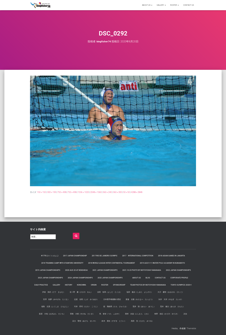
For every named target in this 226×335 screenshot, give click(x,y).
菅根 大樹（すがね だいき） (82, 314)
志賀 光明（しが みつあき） (86, 299)
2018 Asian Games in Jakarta (171, 256)
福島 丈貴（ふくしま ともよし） (55, 307)
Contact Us (188, 5)
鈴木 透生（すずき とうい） (114, 321)
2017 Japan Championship (75, 256)
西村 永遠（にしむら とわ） (137, 314)
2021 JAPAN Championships (105, 270)
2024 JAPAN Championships (80, 278)
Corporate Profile (179, 278)
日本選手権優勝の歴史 (112, 299)
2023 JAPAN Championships (50, 278)
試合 (185, 314)
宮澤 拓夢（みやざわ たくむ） (56, 299)
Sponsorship (119, 285)
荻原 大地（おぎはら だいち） (52, 314)
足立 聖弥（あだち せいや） (84, 321)
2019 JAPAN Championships (47, 270)
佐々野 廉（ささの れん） (81, 292)
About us (147, 5)
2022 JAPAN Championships (178, 270)
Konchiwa (81, 285)
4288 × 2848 (136, 192)
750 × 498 (61, 192)
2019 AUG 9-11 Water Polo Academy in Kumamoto (162, 263)
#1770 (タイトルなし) (49, 256)
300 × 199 (51, 192)
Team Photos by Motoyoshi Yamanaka (148, 285)
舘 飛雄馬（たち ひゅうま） (115, 307)
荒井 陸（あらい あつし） (144, 307)
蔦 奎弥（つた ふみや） (109, 314)
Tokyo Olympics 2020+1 (181, 285)
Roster (174, 5)
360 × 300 (117, 192)
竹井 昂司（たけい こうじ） (86, 307)
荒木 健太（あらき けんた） (172, 307)
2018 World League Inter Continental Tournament (111, 263)
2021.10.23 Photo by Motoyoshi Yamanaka (141, 270)
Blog (148, 278)
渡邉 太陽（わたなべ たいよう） (140, 299)
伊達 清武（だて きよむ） (53, 292)
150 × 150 (41, 192)
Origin (94, 285)
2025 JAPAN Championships (110, 278)
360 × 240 (107, 192)
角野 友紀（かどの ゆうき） (166, 314)
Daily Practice (41, 285)
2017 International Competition (137, 256)
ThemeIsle (191, 328)
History (68, 285)
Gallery (161, 5)
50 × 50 (126, 192)
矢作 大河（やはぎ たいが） (170, 299)
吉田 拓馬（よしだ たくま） (109, 292)
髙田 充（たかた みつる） (142, 321)
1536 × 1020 (83, 192)
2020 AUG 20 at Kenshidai (76, 270)
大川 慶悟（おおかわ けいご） (171, 292)
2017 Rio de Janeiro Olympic (104, 256)
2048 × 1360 (95, 192)
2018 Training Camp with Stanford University (62, 263)
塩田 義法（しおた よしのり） (140, 292)
